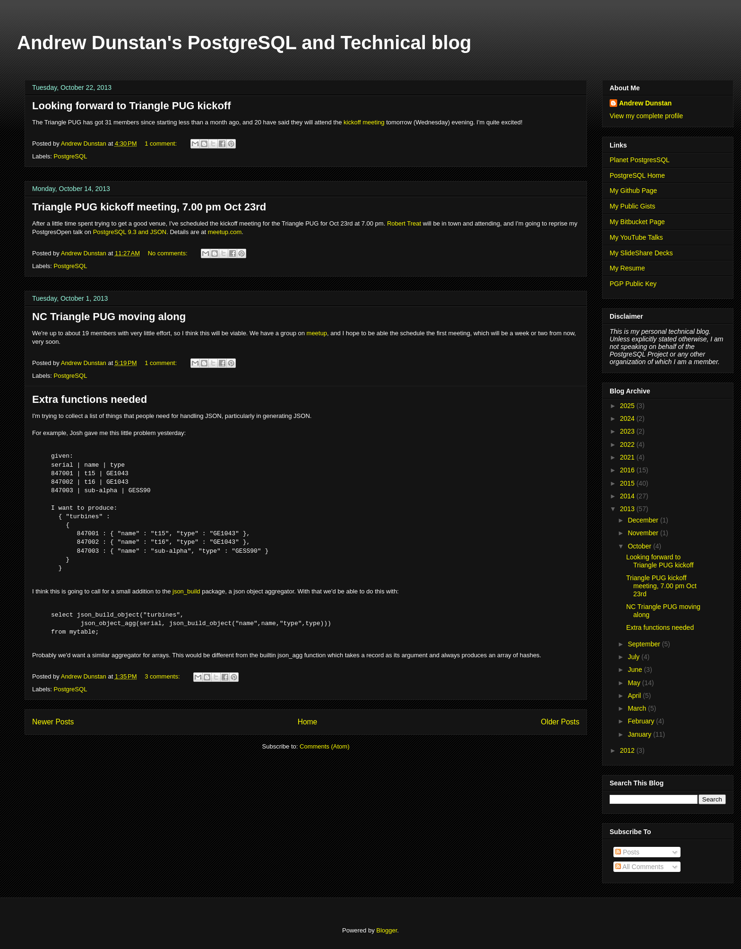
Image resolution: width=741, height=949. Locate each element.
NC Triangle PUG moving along (109, 316)
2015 (628, 483)
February (642, 721)
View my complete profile (646, 116)
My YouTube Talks (636, 237)
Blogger (386, 930)
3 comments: (163, 676)
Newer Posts (53, 722)
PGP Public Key (633, 283)
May (635, 683)
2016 (628, 470)
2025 (628, 405)
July (634, 657)
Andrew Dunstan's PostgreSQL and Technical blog (244, 42)
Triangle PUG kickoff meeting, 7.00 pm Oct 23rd (149, 207)
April (635, 695)
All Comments (639, 867)
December (644, 520)
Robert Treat (404, 223)
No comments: (168, 253)
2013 (628, 509)
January (640, 734)
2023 (628, 431)
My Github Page (633, 190)
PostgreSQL (70, 156)
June (636, 669)
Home (308, 722)
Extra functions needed (89, 399)
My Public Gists (632, 206)
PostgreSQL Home (637, 175)
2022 (628, 444)
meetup (317, 333)
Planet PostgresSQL (640, 160)
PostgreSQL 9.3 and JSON (130, 231)
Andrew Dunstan (645, 103)
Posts (627, 852)
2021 (628, 457)
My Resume (627, 268)
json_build (186, 591)
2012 (628, 750)
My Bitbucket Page (637, 222)
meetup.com (225, 231)
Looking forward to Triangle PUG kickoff (131, 106)
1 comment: (162, 143)
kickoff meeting (364, 122)
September (645, 644)
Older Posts (560, 722)
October (640, 546)
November (644, 533)
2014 (628, 496)
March (638, 708)
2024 (628, 418)
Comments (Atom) (324, 746)
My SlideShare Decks (641, 253)
